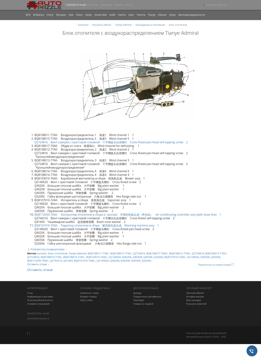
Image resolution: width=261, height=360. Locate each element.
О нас (129, 5)
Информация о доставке (40, 296)
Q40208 (137, 257)
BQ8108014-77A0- (74, 257)
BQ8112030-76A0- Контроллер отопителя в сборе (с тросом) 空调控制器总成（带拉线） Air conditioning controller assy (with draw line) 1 (127, 215)
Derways (61, 14)
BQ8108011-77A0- (98, 253)
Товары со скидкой (143, 303)
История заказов (195, 296)
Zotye (172, 14)
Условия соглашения (38, 303)
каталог (42, 253)
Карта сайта (86, 300)
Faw (71, 14)
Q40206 (126, 257)
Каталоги (83, 24)
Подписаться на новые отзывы (214, 264)
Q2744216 (56, 260)
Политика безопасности (40, 300)
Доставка (106, 5)
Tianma (140, 14)
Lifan (131, 14)
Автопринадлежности (191, 14)
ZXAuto (162, 14)
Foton (79, 14)
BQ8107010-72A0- (175, 257)
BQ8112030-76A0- (38, 260)
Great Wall (100, 14)
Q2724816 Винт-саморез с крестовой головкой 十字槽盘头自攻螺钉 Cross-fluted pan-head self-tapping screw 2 (113, 142)
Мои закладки (193, 300)
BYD (28, 14)
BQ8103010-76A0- (96, 257)
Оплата (119, 5)
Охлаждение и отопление (150, 24)
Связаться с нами (89, 293)
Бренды (137, 293)
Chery (50, 14)
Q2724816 (139, 253)
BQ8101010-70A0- (84, 260)
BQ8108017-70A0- (157, 253)
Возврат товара (88, 296)
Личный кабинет (195, 293)
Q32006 (158, 257)
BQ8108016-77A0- (51, 257)
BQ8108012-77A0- (179, 253)
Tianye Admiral (123, 24)
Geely (88, 14)
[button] (215, 5)
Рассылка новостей (196, 303)
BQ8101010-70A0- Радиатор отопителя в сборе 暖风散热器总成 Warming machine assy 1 (98, 225)
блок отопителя (57, 253)
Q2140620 (115, 257)
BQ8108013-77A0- (216, 253)
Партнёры (138, 300)
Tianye (152, 14)
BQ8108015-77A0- (121, 253)
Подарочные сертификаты (147, 296)
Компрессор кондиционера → (49, 249)
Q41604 (67, 260)
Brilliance (38, 14)
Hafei (112, 14)
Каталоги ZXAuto (101, 24)
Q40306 (147, 257)
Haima (122, 14)
